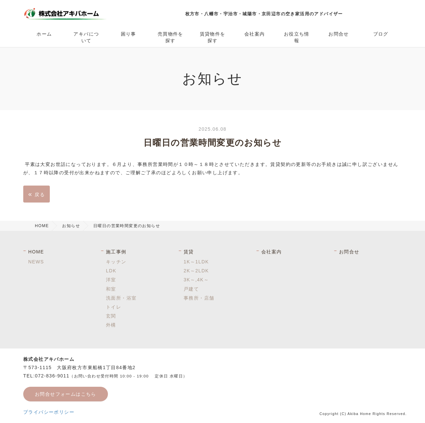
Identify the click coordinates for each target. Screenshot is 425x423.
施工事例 (116, 251)
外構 (111, 325)
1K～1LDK (196, 261)
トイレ (113, 307)
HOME (42, 225)
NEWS (36, 261)
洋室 (111, 279)
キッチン (116, 261)
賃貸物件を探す (212, 37)
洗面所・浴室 (121, 298)
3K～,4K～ (196, 279)
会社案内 (254, 34)
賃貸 (189, 251)
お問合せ (338, 34)
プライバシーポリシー (48, 412)
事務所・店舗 (199, 298)
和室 (111, 289)
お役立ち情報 (296, 37)
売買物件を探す (170, 37)
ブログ (380, 34)
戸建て (191, 289)
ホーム (44, 34)
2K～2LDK (196, 270)
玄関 (111, 316)
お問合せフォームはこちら (65, 394)
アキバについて (86, 37)
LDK (111, 270)
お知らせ (71, 225)
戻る (36, 194)
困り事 (128, 34)
